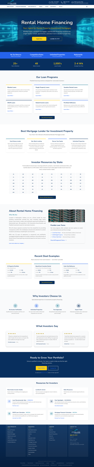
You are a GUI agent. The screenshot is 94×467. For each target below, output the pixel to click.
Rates (46, 6)
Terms (41, 6)
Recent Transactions (53, 434)
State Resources (31, 440)
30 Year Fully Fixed (56, 236)
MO (13, 183)
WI (23, 192)
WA (71, 189)
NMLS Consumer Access (40, 463)
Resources (53, 6)
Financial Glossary (32, 444)
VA (61, 189)
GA (23, 177)
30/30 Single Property (57, 234)
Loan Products (32, 6)
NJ (61, 183)
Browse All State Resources (47, 197)
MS (80, 180)
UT (42, 189)
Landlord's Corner (32, 431)
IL (51, 177)
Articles (30, 434)
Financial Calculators (32, 446)
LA (23, 180)
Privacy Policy (52, 440)
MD (42, 180)
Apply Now (39, 39)
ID (42, 177)
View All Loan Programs (47, 117)
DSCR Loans (10, 438)
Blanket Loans (10, 431)
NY (80, 183)
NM (71, 183)
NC (13, 186)
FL (13, 177)
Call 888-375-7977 (55, 39)
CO (61, 174)
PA (61, 186)
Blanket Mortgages (11, 434)
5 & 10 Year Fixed (56, 232)
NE (32, 183)
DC (80, 189)
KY (13, 180)
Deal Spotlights (31, 452)
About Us (51, 429)
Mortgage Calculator (32, 442)
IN (61, 177)
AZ (32, 174)
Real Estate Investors (32, 429)
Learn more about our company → (17, 243)
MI (61, 180)
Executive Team (52, 431)
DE (80, 174)
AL (13, 174)
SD (13, 189)
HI (32, 177)
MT (23, 183)
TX (32, 189)
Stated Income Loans (12, 436)
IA (70, 177)
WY (32, 192)
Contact (47, 463)
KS (80, 177)
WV (13, 192)
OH (32, 186)
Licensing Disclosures (60, 463)
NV (42, 183)
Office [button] (61, 6)
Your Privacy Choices (70, 463)
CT (70, 174)
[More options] (86, 6)
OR (51, 186)
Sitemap (52, 463)
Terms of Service (30, 463)
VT (51, 189)
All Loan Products (11, 429)
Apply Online (10, 6)
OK (42, 186)
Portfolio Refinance (11, 442)
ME (32, 180)
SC (80, 186)
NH (52, 183)
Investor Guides (31, 448)
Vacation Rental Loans (12, 440)
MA (52, 180)
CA (51, 174)
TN (23, 189)
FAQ (29, 436)
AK (23, 174)
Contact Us (53, 368)
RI (70, 186)
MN (71, 180)
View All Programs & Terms (58, 240)
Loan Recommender (21, 6)
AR (42, 174)
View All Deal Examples (47, 282)
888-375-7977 (44, 372)
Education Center (32, 438)
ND (23, 186)
